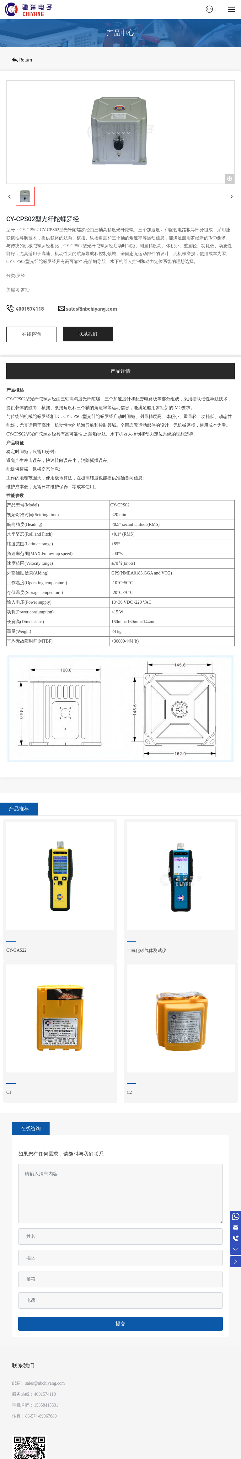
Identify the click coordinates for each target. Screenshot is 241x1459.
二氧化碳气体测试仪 (146, 950)
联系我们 (23, 1365)
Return (22, 59)
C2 (129, 1092)
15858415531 (46, 1405)
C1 (8, 1092)
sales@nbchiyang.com (91, 309)
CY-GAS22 (16, 950)
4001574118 (30, 309)
